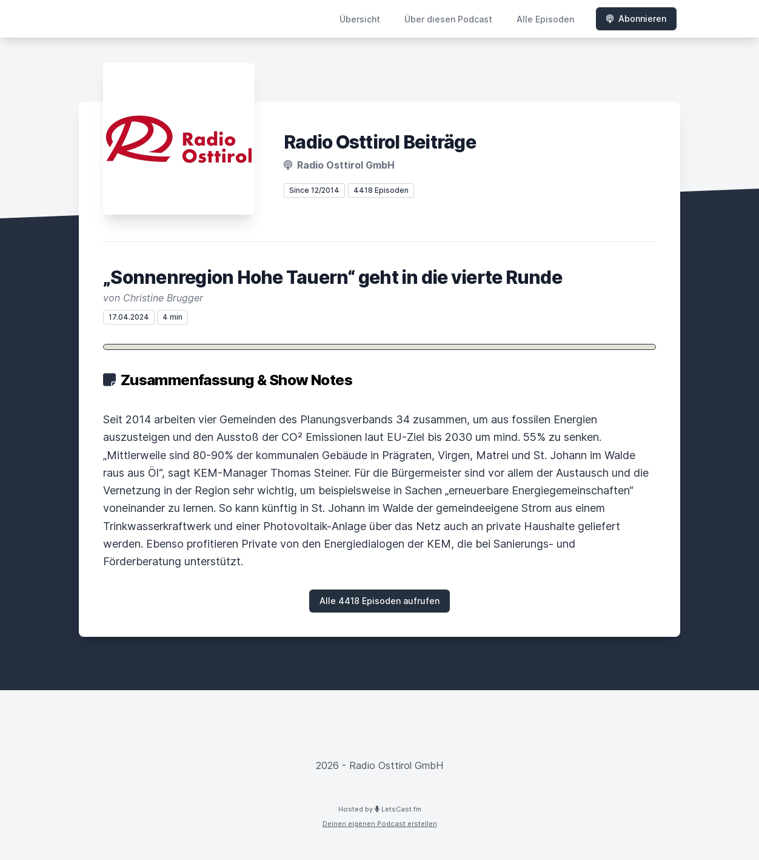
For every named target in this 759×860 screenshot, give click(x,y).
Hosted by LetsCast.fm (379, 809)
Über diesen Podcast (448, 19)
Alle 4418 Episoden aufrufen (379, 601)
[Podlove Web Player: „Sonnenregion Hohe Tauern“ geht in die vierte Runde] (379, 346)
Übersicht (359, 19)
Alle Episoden (545, 19)
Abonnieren (636, 18)
